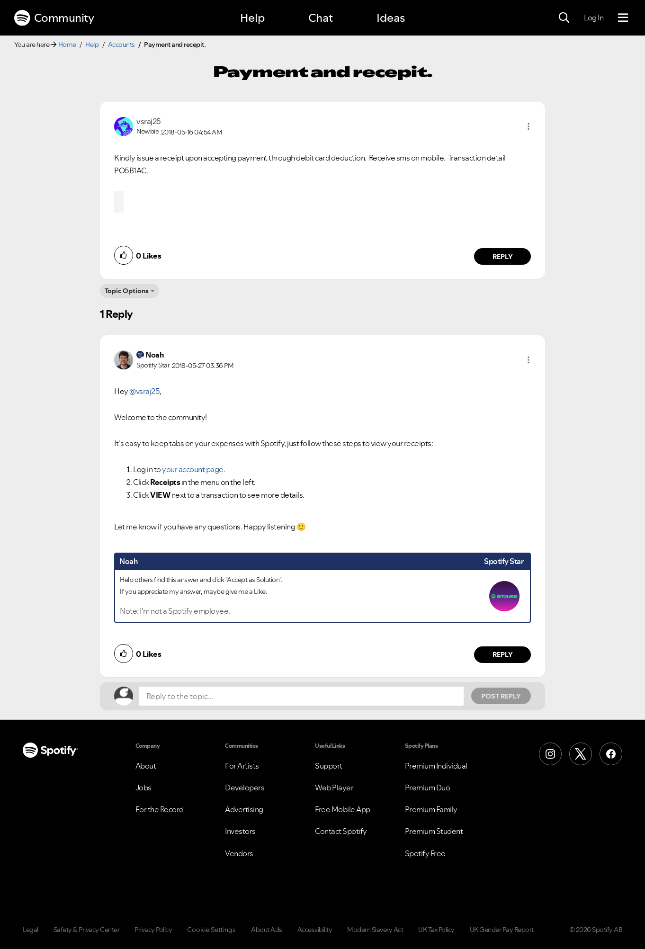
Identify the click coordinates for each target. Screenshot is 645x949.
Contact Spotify (341, 831)
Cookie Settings (211, 929)
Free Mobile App (342, 809)
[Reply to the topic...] (301, 696)
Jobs (143, 787)
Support (328, 766)
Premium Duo (427, 787)
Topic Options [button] (127, 290)
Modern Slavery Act (375, 929)
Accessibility (314, 929)
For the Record (159, 809)
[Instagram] (550, 754)
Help (252, 18)
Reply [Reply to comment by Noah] (503, 654)
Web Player (334, 787)
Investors (240, 831)
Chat (320, 18)
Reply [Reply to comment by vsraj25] (503, 256)
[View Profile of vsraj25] (148, 121)
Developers (244, 787)
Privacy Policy (153, 929)
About (145, 766)
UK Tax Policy (436, 929)
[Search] (564, 18)
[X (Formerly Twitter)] (580, 754)
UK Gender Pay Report (502, 929)
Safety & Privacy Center (87, 929)
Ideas (390, 18)
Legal (30, 929)
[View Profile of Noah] (154, 354)
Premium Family (431, 809)
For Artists (242, 766)
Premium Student (434, 831)
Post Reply (501, 696)
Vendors (239, 853)
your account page (193, 469)
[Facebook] (611, 754)
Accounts (121, 44)
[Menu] (623, 18)
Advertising (244, 809)
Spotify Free (425, 853)
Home (67, 44)
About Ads (266, 929)
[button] (528, 126)
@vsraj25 (144, 391)
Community (54, 18)
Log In (593, 17)
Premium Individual (436, 766)
